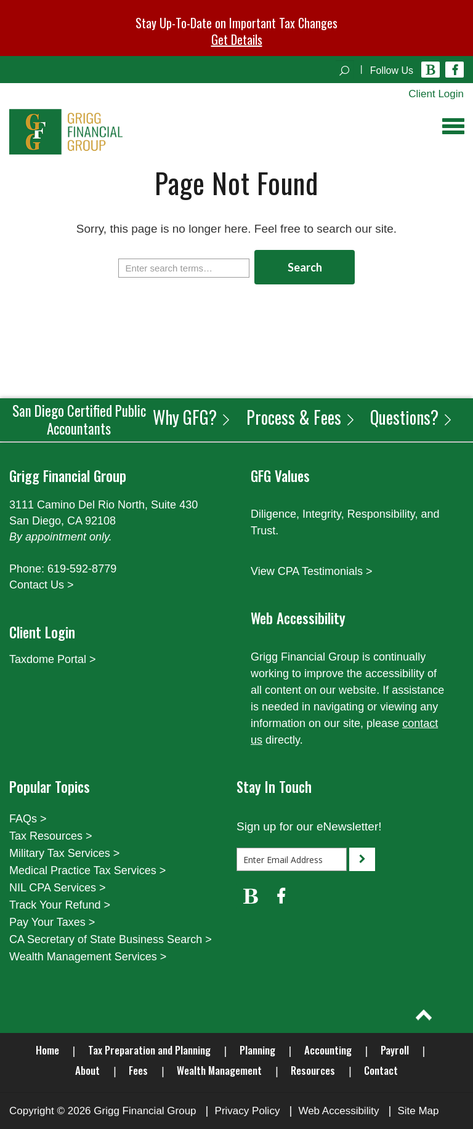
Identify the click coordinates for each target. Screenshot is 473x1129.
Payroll (395, 1050)
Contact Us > (41, 585)
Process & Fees (301, 417)
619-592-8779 (81, 569)
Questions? (411, 417)
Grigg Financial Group (145, 1111)
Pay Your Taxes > (52, 922)
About (87, 1070)
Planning (257, 1050)
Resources (313, 1070)
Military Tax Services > (64, 853)
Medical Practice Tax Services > (87, 870)
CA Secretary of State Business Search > (110, 939)
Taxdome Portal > (52, 659)
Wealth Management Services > (87, 956)
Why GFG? (192, 417)
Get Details (236, 39)
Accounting (328, 1050)
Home (47, 1050)
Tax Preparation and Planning (149, 1050)
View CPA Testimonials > (312, 571)
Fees (138, 1070)
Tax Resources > (50, 836)
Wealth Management (219, 1070)
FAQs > (28, 819)
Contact (381, 1070)
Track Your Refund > (59, 905)
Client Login (436, 94)
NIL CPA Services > (57, 888)
